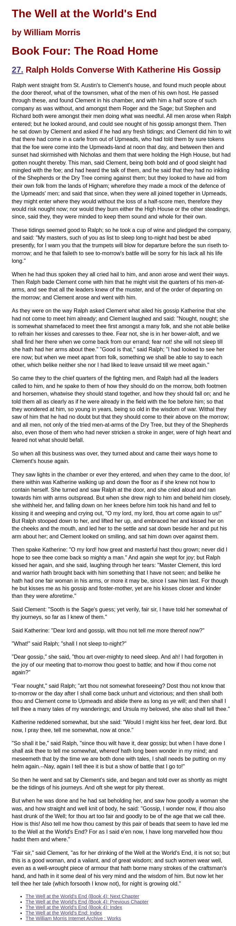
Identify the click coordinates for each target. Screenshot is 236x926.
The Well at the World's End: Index (64, 913)
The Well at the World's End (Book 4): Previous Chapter (87, 902)
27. (17, 69)
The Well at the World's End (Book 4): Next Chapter (82, 896)
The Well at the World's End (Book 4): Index (74, 907)
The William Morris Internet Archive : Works (73, 918)
